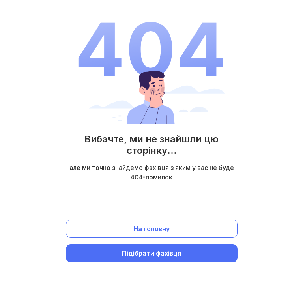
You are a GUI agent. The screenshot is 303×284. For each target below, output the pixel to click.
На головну (151, 229)
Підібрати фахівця (151, 253)
